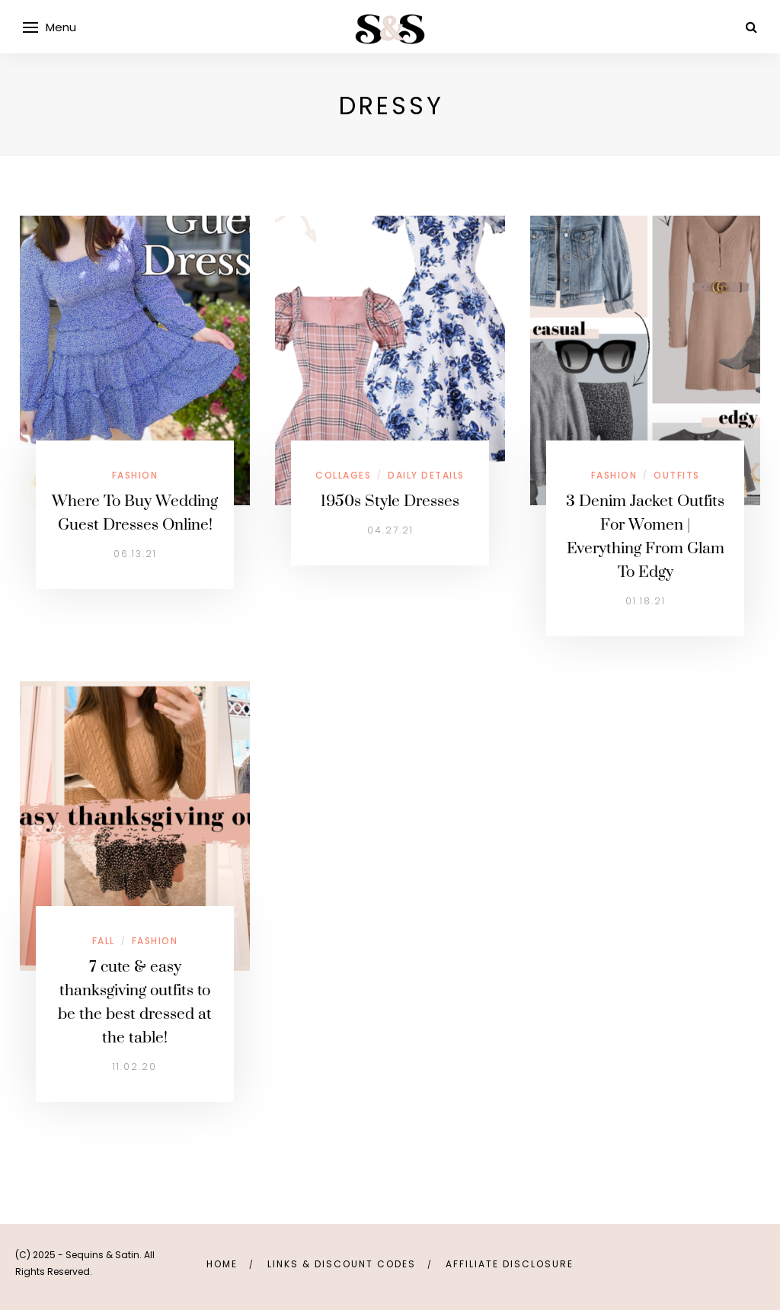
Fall (103, 940)
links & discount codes (341, 1263)
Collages (343, 475)
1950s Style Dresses (390, 501)
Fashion (135, 475)
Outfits (677, 475)
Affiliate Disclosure (510, 1263)
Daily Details (426, 475)
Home (222, 1263)
